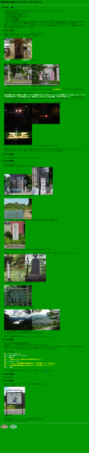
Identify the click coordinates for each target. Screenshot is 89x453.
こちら (47, 370)
